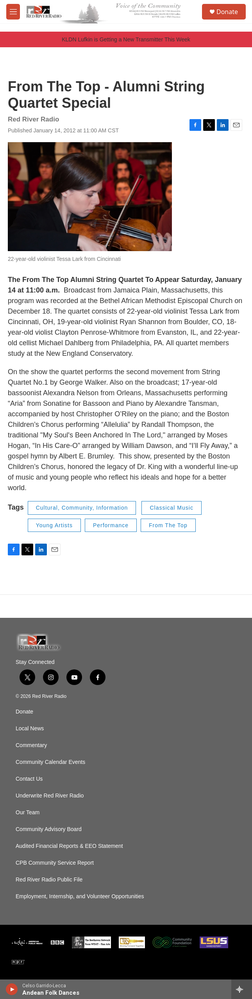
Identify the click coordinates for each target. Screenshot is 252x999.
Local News (30, 728)
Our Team (27, 812)
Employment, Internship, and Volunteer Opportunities (80, 896)
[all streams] (241, 989)
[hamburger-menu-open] (13, 12)
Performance (111, 525)
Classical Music (171, 508)
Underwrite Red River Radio (50, 796)
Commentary (31, 745)
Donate (227, 11)
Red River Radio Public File (49, 880)
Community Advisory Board (49, 829)
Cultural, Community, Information (82, 508)
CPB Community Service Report (55, 863)
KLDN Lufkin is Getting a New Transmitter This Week (126, 39)
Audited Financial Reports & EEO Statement (69, 846)
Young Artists (54, 525)
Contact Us (29, 779)
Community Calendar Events (50, 762)
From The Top (168, 525)
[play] (12, 989)
